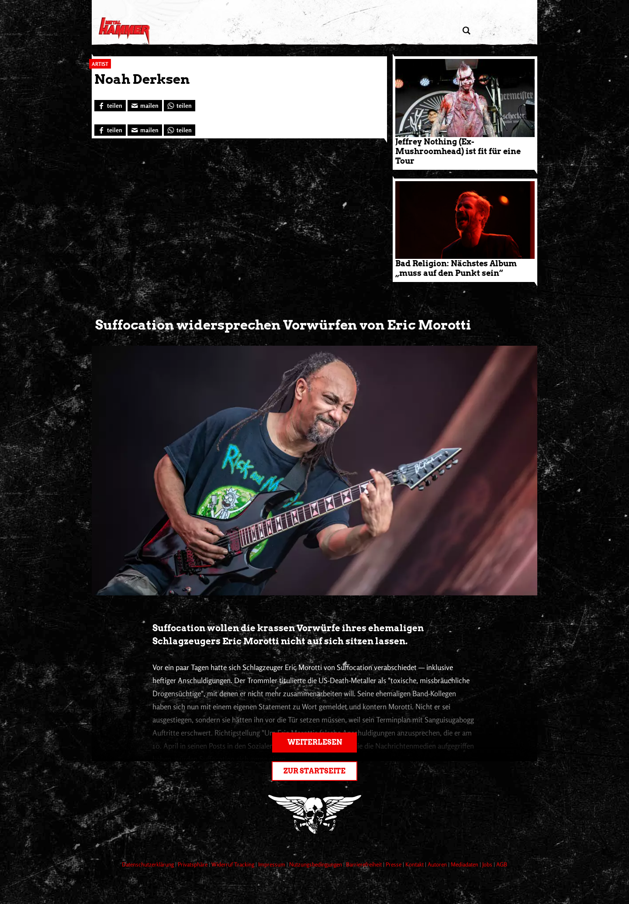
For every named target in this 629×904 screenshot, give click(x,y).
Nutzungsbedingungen (316, 864)
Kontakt (415, 864)
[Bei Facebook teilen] (110, 105)
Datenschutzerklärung (148, 864)
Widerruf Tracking (233, 864)
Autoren (438, 864)
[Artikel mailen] (145, 105)
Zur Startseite (314, 771)
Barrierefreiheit (364, 864)
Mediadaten (465, 864)
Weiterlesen (314, 742)
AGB (501, 864)
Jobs (488, 864)
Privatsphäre (193, 864)
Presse (394, 864)
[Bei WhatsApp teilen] (179, 105)
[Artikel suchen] (466, 30)
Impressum (272, 864)
